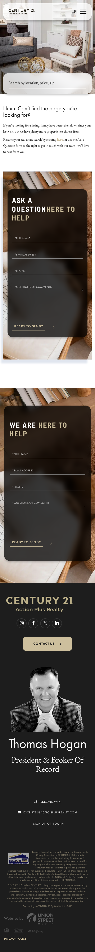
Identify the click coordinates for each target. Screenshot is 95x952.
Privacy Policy (15, 939)
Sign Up (39, 823)
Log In (58, 823)
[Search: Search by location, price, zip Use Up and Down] (47, 83)
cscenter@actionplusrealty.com (47, 812)
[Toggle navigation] (83, 12)
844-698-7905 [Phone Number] (47, 802)
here (60, 139)
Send (28, 328)
